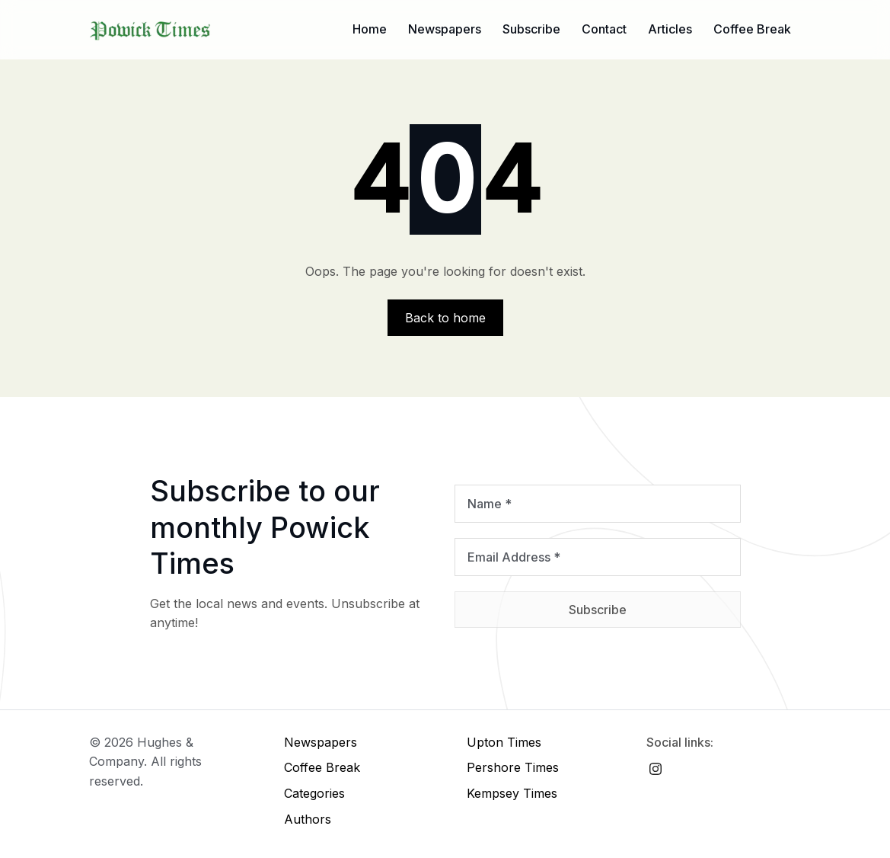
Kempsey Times (512, 793)
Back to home (445, 317)
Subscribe (531, 29)
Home (369, 29)
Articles (670, 29)
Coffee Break (752, 29)
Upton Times (504, 742)
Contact (604, 29)
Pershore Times (513, 767)
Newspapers (444, 29)
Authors (307, 819)
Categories (314, 793)
